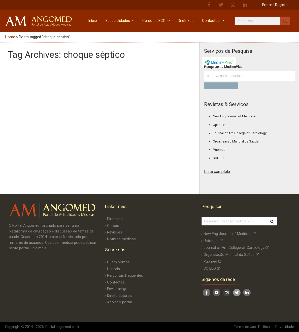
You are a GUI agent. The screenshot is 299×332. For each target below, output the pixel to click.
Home (10, 37)
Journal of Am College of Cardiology (240, 133)
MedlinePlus (233, 67)
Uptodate (220, 125)
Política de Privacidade (276, 327)
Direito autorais (119, 295)
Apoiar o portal (119, 302)
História (113, 269)
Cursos (113, 225)
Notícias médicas (121, 239)
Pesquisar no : (223, 67)
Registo (281, 5)
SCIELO (218, 158)
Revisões (114, 232)
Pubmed (219, 150)
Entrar (267, 5)
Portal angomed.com (62, 327)
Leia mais (38, 248)
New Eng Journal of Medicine (234, 116)
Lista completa (217, 171)
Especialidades (120, 20)
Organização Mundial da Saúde (235, 141)
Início (92, 20)
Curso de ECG (156, 20)
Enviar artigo (117, 289)
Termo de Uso (245, 327)
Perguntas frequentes (125, 275)
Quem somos (118, 262)
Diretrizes (185, 20)
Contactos (213, 20)
